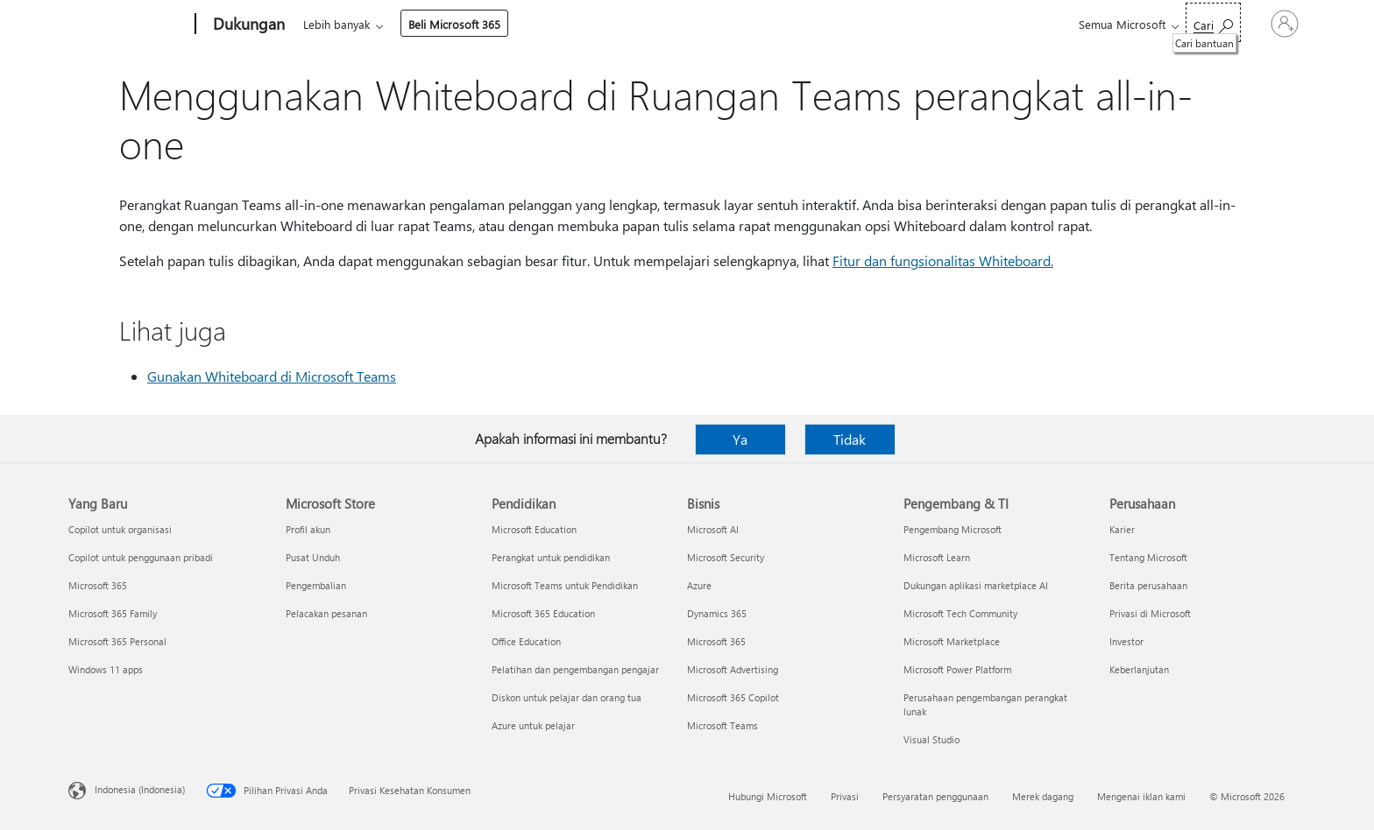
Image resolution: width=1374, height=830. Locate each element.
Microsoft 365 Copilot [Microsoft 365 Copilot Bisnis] (733, 697)
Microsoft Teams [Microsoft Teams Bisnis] (722, 725)
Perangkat (537, 24)
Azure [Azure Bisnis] (699, 585)
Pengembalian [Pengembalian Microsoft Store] (316, 585)
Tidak (849, 439)
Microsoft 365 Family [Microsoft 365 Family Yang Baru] (112, 613)
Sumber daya (756, 24)
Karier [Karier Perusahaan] (1122, 529)
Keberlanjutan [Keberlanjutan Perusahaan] (1139, 669)
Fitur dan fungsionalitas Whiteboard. (942, 260)
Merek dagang (1042, 796)
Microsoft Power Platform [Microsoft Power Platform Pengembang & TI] (957, 669)
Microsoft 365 (335, 24)
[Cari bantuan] (1165, 22)
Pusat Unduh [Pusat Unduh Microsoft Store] (313, 557)
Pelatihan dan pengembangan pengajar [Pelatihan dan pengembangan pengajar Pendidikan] (575, 669)
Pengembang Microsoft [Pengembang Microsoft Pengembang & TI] (952, 529)
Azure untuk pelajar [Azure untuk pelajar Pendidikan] (533, 725)
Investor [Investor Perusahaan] (1126, 641)
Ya (740, 439)
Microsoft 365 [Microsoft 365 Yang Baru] (97, 585)
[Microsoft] (128, 24)
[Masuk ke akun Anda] (1261, 24)
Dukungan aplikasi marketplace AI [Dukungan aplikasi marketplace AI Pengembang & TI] (975, 585)
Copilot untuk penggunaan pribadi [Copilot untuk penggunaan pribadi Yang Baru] (140, 557)
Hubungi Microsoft (767, 796)
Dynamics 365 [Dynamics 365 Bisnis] (717, 613)
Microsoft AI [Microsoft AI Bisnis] (713, 529)
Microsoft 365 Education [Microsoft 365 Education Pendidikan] (543, 613)
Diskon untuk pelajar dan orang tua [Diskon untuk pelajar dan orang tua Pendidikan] (566, 697)
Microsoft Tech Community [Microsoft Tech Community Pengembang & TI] (960, 613)
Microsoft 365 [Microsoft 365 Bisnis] (716, 641)
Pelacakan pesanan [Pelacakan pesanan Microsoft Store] (326, 613)
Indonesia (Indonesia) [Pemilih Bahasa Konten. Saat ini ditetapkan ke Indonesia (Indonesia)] (140, 789)
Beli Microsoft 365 (875, 24)
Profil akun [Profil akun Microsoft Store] (308, 529)
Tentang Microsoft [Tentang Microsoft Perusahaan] (1148, 557)
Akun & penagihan (643, 24)
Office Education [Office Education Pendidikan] (526, 641)
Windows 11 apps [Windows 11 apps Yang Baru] (105, 669)
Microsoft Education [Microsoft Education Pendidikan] (534, 529)
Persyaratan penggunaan (935, 796)
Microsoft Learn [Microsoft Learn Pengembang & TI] (936, 557)
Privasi (845, 796)
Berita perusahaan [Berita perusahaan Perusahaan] (1148, 585)
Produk (460, 24)
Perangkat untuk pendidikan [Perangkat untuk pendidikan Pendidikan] (551, 557)
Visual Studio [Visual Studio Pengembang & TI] (931, 739)
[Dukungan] (247, 24)
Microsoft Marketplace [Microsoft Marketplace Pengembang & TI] (951, 641)
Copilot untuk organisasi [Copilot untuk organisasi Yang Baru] (120, 529)
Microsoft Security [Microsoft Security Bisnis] (725, 557)
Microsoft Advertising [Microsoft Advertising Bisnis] (732, 669)
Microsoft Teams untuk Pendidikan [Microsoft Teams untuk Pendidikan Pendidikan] (565, 585)
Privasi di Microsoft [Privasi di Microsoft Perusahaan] (1150, 613)
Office (405, 24)
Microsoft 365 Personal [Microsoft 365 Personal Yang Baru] (117, 641)
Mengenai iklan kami (1141, 796)
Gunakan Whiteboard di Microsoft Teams (271, 376)
